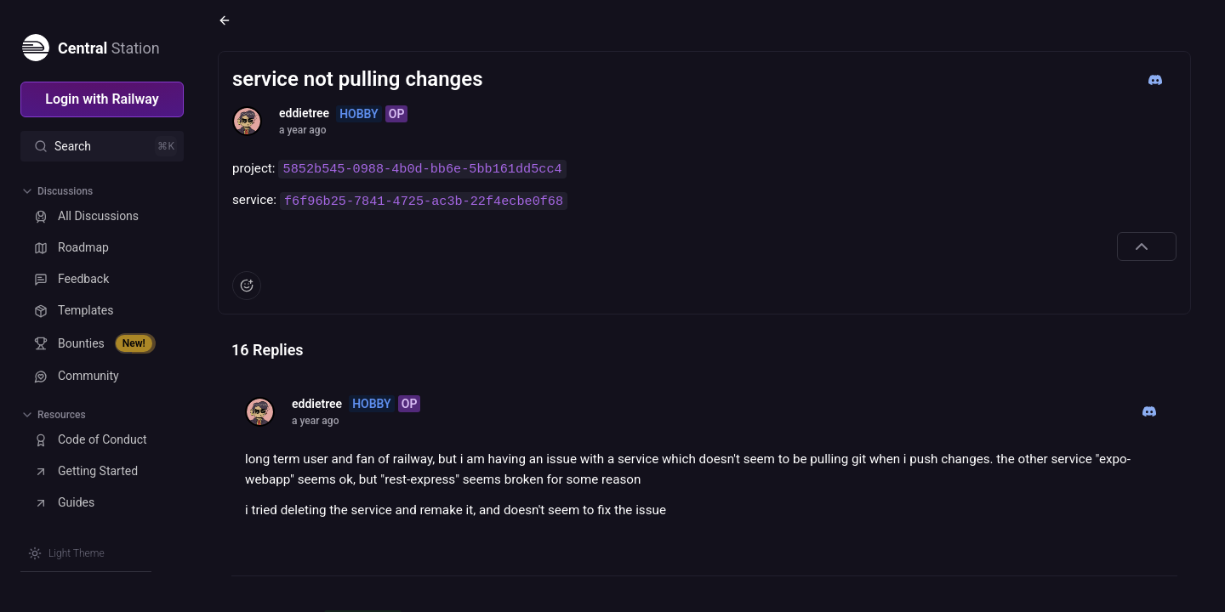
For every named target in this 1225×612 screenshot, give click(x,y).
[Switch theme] (66, 553)
